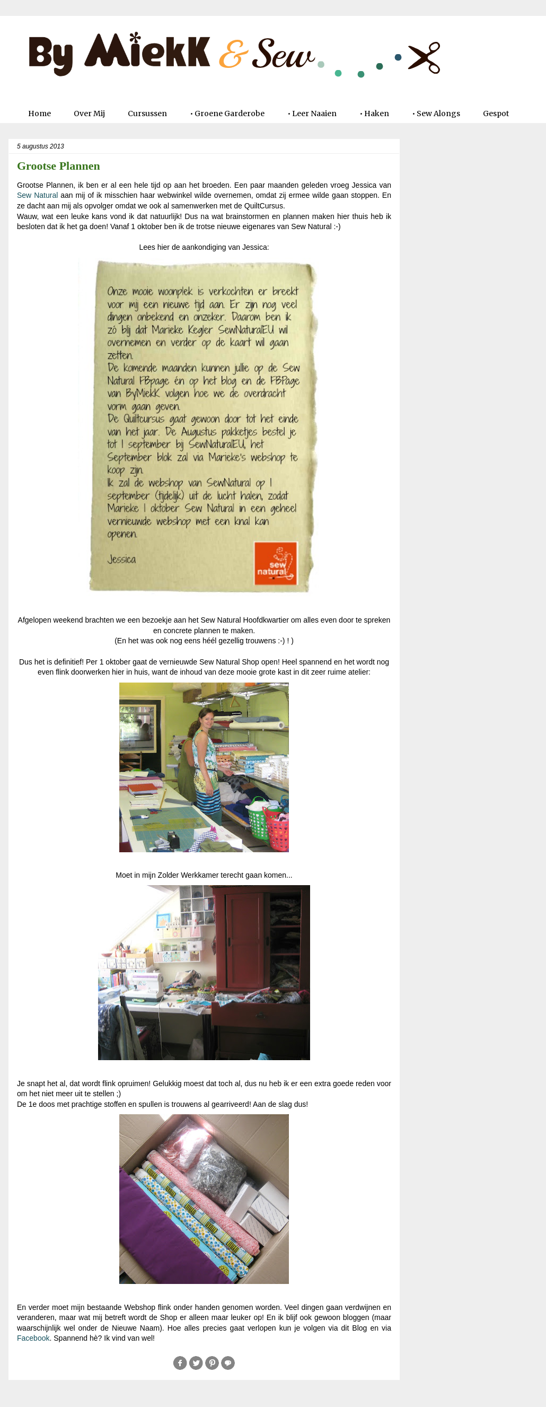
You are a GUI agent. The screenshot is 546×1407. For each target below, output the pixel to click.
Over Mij (89, 113)
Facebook (33, 1338)
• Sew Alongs (436, 113)
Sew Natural (37, 195)
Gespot (496, 113)
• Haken (374, 113)
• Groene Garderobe (227, 113)
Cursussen (147, 113)
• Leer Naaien (312, 113)
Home (39, 113)
